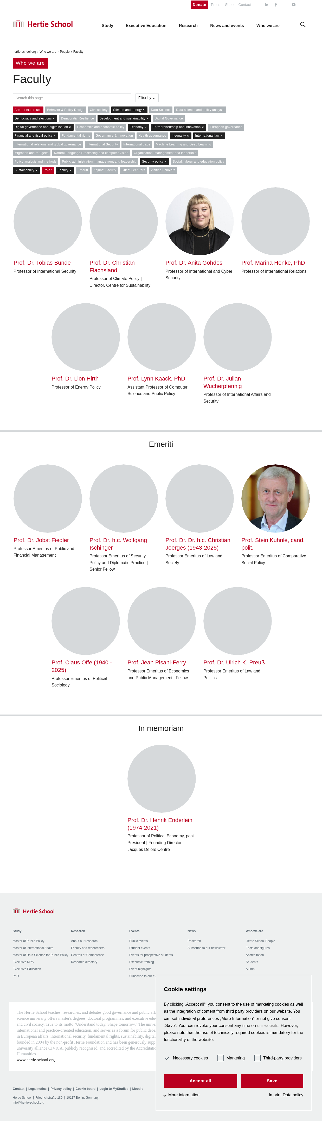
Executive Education (27, 969)
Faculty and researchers (88, 948)
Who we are (48, 52)
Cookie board (85, 1089)
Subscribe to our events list (148, 976)
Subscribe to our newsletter (206, 948)
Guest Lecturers (133, 170)
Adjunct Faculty (104, 170)
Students (252, 962)
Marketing (231, 1058)
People (64, 52)
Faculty (78, 52)
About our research (84, 941)
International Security (102, 144)
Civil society (99, 110)
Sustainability (26, 170)
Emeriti (83, 170)
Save (272, 1081)
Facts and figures (258, 948)
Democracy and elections (35, 119)
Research (194, 941)
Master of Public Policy (28, 941)
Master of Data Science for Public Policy (40, 955)
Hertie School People (260, 941)
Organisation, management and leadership (165, 153)
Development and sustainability (124, 119)
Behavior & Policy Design (65, 110)
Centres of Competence (87, 955)
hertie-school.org (24, 52)
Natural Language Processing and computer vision (91, 153)
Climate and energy (129, 110)
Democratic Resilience (77, 118)
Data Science (161, 110)
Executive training (141, 962)
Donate (199, 5)
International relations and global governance (48, 144)
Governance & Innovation (114, 135)
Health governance (152, 135)
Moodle (137, 1089)
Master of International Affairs (33, 948)
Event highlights (140, 969)
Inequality (181, 136)
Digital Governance (169, 118)
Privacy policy (61, 1089)
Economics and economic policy (100, 127)
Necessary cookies (186, 1058)
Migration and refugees (32, 153)
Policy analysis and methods (35, 161)
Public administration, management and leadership (99, 161)
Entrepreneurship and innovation (178, 127)
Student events (139, 948)
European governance (226, 127)
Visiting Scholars (163, 170)
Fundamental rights (76, 135)
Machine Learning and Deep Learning (183, 144)
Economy (138, 127)
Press (215, 5)
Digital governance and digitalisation (43, 127)
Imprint (276, 1095)
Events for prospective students (151, 955)
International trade (136, 144)
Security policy (154, 162)
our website (267, 1025)
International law (209, 136)
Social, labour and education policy (198, 161)
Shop (229, 5)
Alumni (250, 969)
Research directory (84, 962)
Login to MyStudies (114, 1089)
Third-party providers (278, 1058)
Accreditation (255, 955)
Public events (138, 941)
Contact (244, 5)
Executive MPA (23, 962)
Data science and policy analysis (200, 110)
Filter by (147, 98)
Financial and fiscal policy (35, 136)
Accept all (200, 1081)
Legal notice (37, 1089)
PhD (16, 976)
